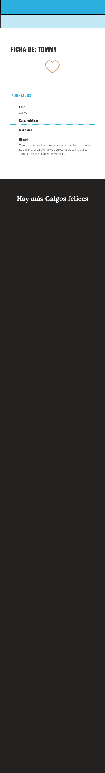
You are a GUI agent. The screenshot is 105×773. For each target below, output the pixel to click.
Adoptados (21, 95)
